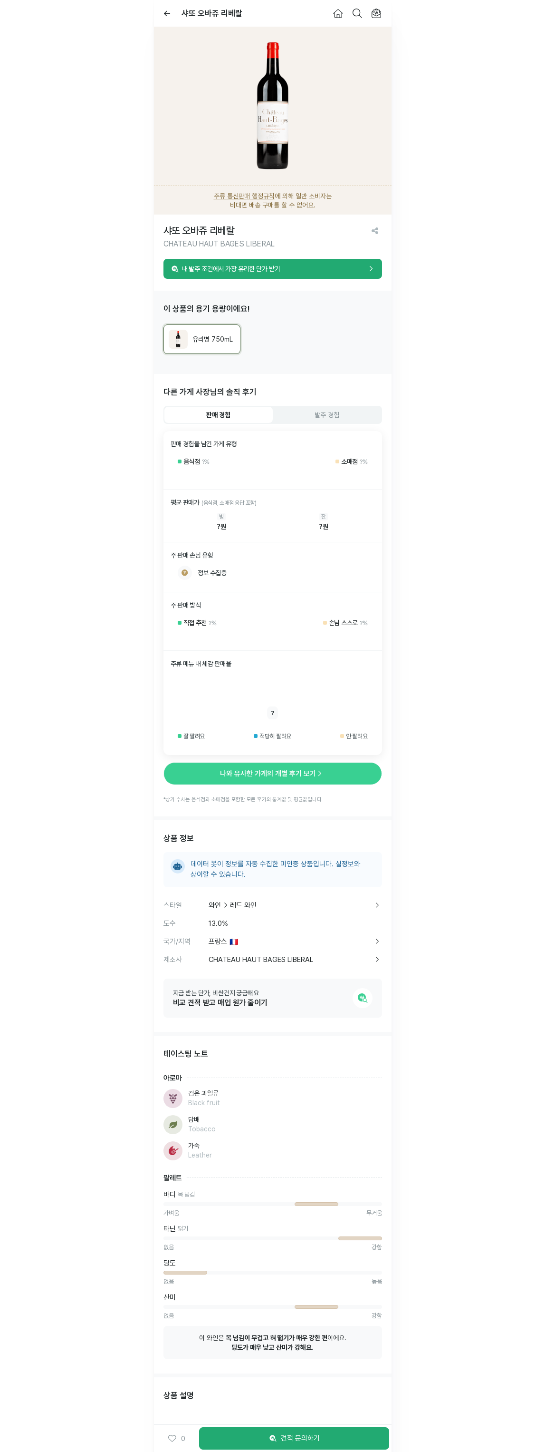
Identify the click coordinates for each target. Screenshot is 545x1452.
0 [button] (176, 1438)
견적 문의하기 (294, 1438)
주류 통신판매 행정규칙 (244, 196)
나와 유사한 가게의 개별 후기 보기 (272, 773)
